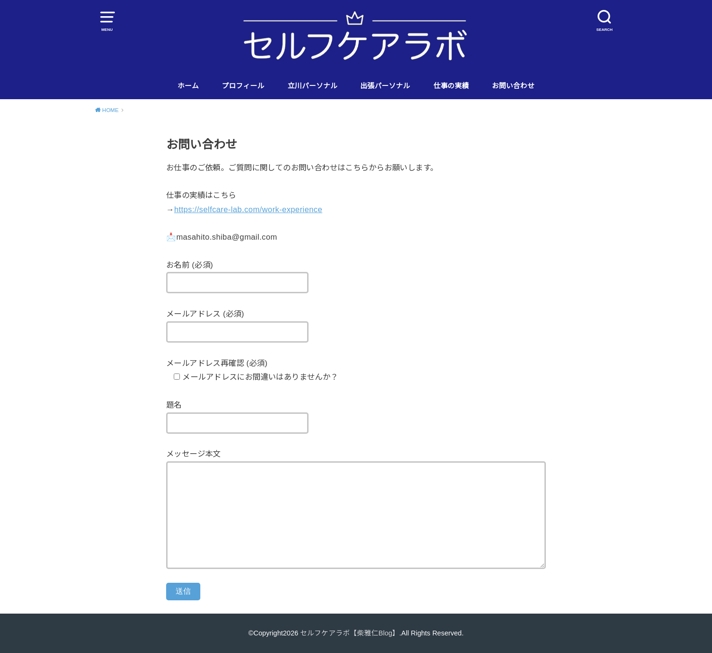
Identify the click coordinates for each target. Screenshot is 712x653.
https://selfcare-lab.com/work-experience (248, 209)
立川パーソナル (312, 86)
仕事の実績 (451, 86)
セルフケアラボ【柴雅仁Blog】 (349, 633)
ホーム (188, 86)
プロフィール (243, 86)
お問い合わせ (513, 86)
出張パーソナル (385, 86)
